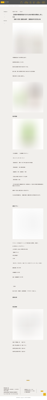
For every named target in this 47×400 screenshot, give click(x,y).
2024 (6, 23)
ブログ (6, 16)
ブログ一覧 (28, 380)
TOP (44, 394)
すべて (6, 14)
